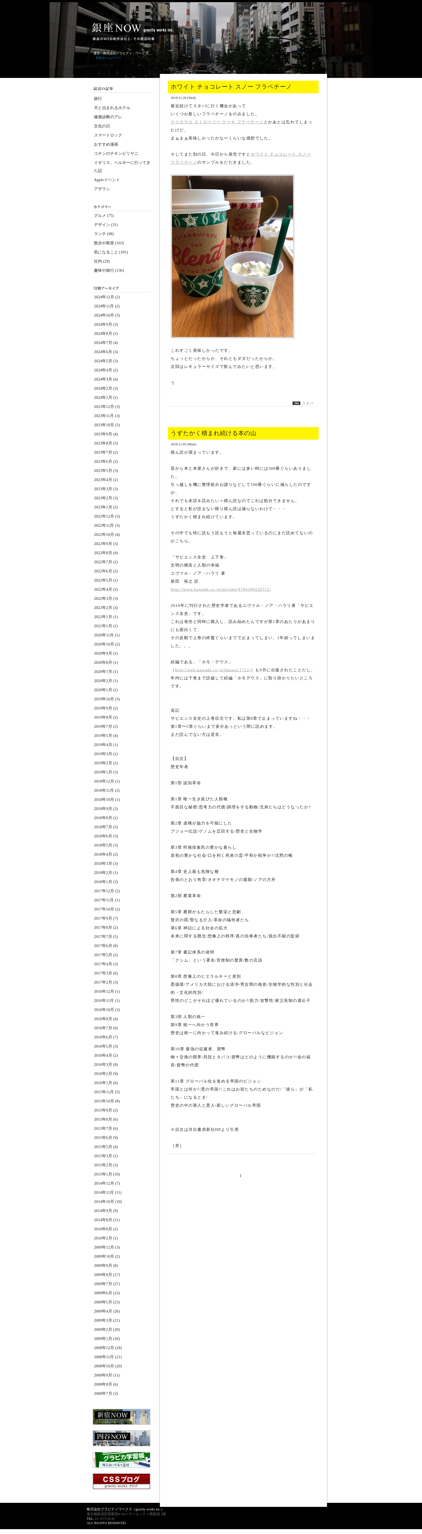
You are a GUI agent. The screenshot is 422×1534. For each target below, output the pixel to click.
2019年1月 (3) (106, 772)
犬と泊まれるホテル (112, 108)
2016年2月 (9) (106, 1073)
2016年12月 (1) (107, 991)
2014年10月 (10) (108, 1201)
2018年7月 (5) (106, 827)
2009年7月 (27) (107, 1284)
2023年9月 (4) (106, 434)
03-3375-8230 (105, 1519)
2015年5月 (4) (106, 1147)
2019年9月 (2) (106, 708)
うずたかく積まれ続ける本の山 (213, 433)
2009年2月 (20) (107, 1329)
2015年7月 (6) (106, 1128)
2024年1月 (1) (106, 397)
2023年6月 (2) (106, 461)
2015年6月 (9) (106, 1137)
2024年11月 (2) (107, 306)
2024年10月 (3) (107, 315)
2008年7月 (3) (106, 1393)
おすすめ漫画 (106, 144)
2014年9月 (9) (106, 1211)
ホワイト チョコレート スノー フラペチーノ (231, 86)
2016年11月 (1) (107, 1000)
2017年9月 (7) (106, 918)
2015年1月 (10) (107, 1174)
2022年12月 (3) (107, 516)
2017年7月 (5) (106, 936)
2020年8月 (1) (106, 662)
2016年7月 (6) (106, 1028)
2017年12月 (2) (107, 891)
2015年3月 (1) (106, 1156)
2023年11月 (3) (107, 416)
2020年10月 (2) (107, 644)
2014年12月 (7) (107, 1183)
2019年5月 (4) (106, 735)
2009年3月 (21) (107, 1320)
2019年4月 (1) (106, 745)
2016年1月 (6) (106, 1083)
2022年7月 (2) (106, 562)
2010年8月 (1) (106, 1229)
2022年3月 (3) (106, 598)
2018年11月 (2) (107, 790)
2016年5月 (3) (106, 1046)
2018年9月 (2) (106, 809)
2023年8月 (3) (106, 443)
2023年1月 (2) (106, 507)
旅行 (98, 98)
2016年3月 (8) (106, 1064)
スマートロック (108, 135)
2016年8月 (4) (106, 1019)
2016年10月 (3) (107, 1010)
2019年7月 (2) (106, 726)
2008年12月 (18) (108, 1348)
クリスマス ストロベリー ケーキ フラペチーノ (217, 122)
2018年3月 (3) (106, 863)
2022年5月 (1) (106, 580)
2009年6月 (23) (107, 1293)
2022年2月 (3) (106, 607)
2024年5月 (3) (106, 361)
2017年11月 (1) (107, 900)
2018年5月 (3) (106, 845)
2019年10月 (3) (107, 699)
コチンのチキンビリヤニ (116, 153)
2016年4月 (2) (106, 1055)
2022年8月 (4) (106, 553)
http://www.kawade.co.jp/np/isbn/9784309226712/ (221, 589)
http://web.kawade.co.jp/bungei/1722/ (213, 670)
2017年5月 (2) (106, 955)
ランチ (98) (104, 234)
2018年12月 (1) (107, 781)
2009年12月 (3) (107, 1247)
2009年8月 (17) (107, 1275)
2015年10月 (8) (107, 1101)
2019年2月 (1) (106, 763)
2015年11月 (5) (107, 1092)
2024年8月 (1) (106, 333)
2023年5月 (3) (106, 470)
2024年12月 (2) (107, 297)
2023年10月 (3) (107, 425)
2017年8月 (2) (106, 927)
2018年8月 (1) (106, 818)
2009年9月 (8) (106, 1265)
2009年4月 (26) (107, 1311)
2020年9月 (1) (106, 653)
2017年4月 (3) (106, 964)
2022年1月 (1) (106, 617)
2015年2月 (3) (106, 1165)
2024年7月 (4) (106, 343)
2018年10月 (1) (107, 799)
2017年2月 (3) (106, 982)
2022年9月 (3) (106, 544)
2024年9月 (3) (106, 324)
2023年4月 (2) (106, 480)
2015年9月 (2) (106, 1110)
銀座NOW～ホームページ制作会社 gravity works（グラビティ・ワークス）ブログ (132, 32)
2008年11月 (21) (108, 1357)
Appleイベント (107, 180)
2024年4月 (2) (106, 370)
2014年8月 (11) (107, 1220)
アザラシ (102, 189)
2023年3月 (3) (106, 489)
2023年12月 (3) (107, 406)
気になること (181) (111, 252)
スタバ (307, 403)
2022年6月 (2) (106, 571)
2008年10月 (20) (108, 1366)
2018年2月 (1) (106, 872)
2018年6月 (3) (106, 836)
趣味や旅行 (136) (109, 270)
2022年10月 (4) (107, 534)
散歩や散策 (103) (109, 243)
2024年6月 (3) (106, 352)
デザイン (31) (106, 225)
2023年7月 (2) (106, 452)
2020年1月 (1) (106, 690)
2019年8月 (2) (106, 717)
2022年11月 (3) (107, 525)
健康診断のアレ (108, 117)
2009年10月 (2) (107, 1256)
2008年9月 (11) (107, 1375)
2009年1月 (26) (107, 1338)
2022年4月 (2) (106, 589)
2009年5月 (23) (107, 1302)
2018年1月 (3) (106, 882)
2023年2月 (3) (106, 498)
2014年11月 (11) (108, 1192)
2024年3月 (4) (106, 379)
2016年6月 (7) (106, 1037)
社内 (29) (102, 261)
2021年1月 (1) (106, 626)
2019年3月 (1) (106, 754)
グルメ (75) (104, 215)
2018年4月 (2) (106, 854)
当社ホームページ (108, 58)
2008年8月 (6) (106, 1384)
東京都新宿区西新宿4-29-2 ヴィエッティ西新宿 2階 (126, 1514)
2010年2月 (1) (106, 1238)
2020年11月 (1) (107, 635)
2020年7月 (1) (106, 671)
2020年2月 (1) (106, 681)
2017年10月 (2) (107, 909)
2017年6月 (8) (106, 946)
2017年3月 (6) (106, 973)
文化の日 (102, 126)
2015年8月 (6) (106, 1119)
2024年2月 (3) (106, 388)
